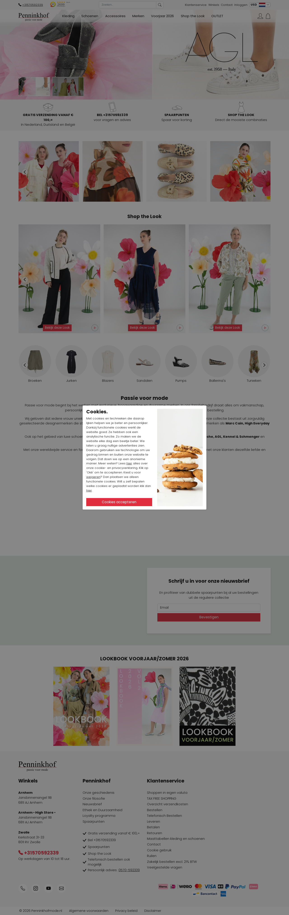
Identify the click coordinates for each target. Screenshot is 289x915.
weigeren (93, 477)
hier (129, 463)
